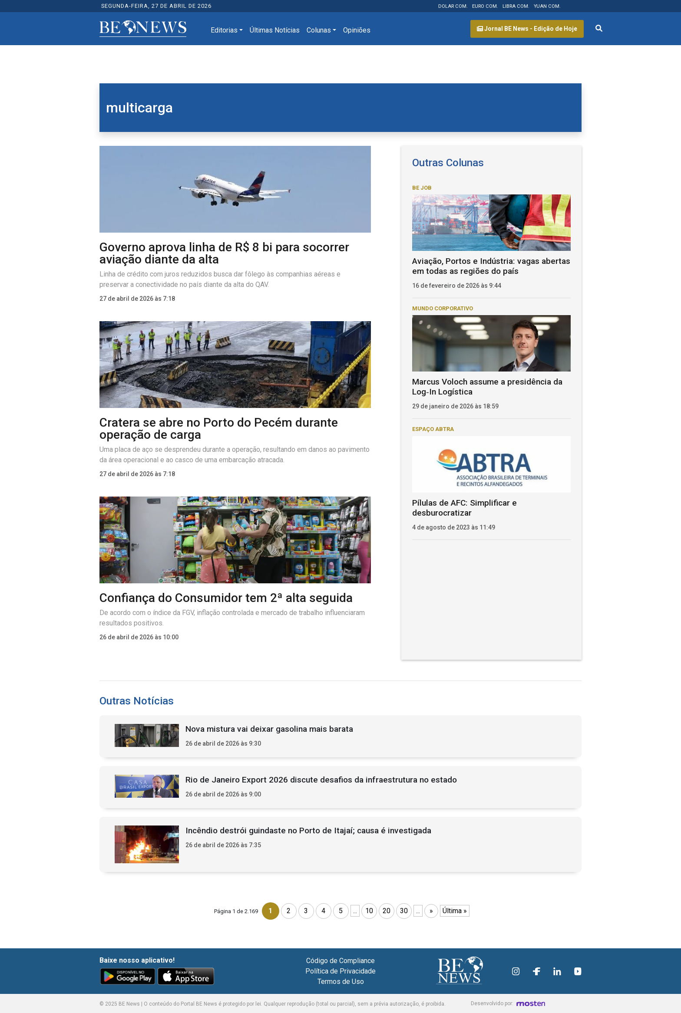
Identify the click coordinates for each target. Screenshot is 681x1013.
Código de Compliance (340, 961)
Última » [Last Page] (455, 911)
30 (404, 911)
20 (386, 911)
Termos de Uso (340, 981)
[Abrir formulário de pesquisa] (598, 28)
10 (369, 911)
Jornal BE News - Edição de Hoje (527, 28)
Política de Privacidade (340, 971)
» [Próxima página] (431, 911)
